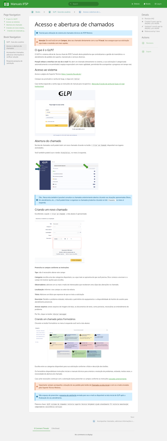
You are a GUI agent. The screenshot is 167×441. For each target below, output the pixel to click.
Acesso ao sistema (13, 22)
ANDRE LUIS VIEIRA (152, 23)
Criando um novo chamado (15, 28)
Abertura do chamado (14, 25)
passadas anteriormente (117, 379)
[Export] (152, 51)
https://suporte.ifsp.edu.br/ (71, 74)
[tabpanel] (83, 434)
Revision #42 (148, 19)
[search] (83, 4)
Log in (158, 4)
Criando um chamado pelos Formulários (16, 31)
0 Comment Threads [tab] (41, 428)
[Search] (71, 4)
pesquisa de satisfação (68, 395)
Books (147, 4)
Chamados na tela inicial (100, 385)
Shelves (136, 4)
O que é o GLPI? (12, 19)
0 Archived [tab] (55, 428)
